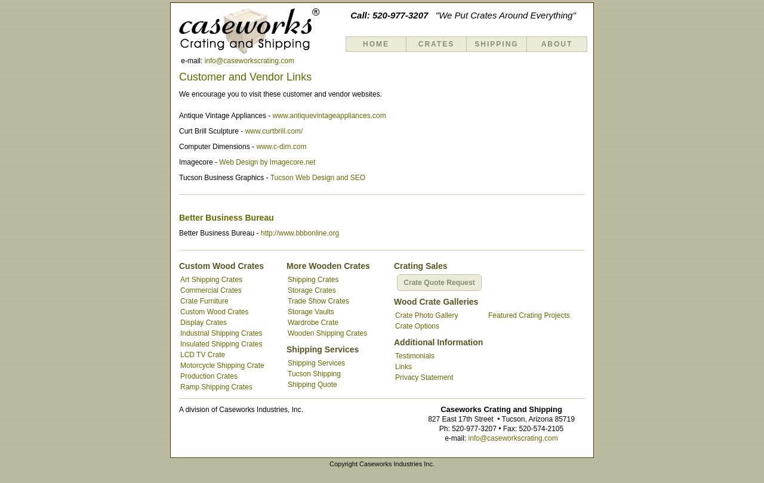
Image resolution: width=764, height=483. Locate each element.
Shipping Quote (312, 384)
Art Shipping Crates (211, 279)
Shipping (496, 44)
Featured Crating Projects (529, 315)
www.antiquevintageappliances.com (329, 116)
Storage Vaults (311, 312)
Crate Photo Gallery (426, 315)
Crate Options (417, 326)
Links (403, 367)
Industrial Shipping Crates (221, 333)
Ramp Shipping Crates (216, 387)
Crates (436, 44)
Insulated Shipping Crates (221, 344)
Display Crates (203, 322)
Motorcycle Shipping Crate (222, 365)
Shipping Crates (313, 279)
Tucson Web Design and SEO (317, 178)
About (557, 44)
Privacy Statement (424, 377)
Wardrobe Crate (313, 322)
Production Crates (209, 376)
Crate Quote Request (439, 282)
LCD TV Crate (202, 355)
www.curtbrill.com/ (274, 131)
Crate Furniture (204, 301)
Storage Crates (312, 290)
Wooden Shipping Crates (327, 333)
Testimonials (415, 356)
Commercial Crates (211, 290)
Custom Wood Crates (214, 312)
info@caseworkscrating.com (249, 61)
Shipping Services (316, 363)
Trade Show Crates (318, 301)
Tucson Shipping (314, 374)
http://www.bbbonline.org (300, 233)
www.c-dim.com (281, 147)
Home (376, 44)
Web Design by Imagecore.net (267, 162)
